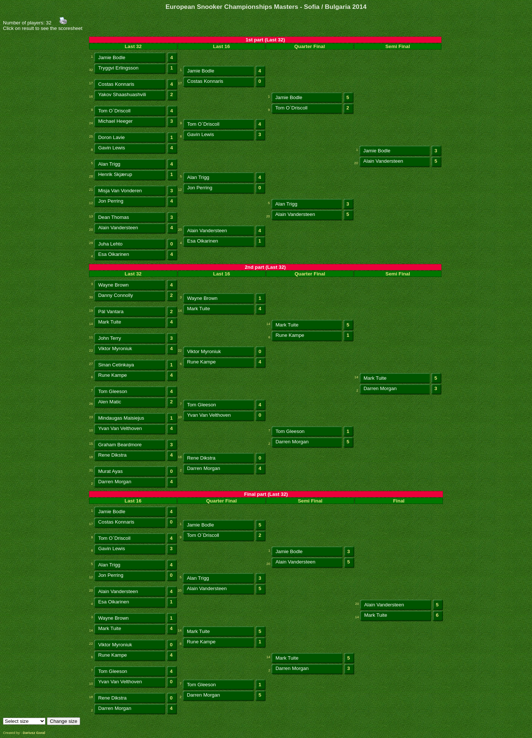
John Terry (109, 338)
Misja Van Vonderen (120, 190)
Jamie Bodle (111, 57)
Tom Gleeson (112, 391)
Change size (63, 721)
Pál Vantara (111, 311)
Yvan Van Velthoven (209, 415)
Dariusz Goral (34, 733)
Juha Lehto (110, 244)
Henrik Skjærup (115, 174)
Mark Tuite (198, 308)
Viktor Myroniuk (115, 348)
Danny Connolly (115, 295)
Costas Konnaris (116, 84)
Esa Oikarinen (202, 241)
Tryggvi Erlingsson (118, 68)
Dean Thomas (113, 217)
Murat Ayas (110, 471)
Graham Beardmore (120, 444)
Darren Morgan (380, 388)
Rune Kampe (290, 335)
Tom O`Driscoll (114, 111)
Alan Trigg (109, 164)
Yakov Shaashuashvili (122, 94)
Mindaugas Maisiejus (121, 418)
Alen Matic (109, 401)
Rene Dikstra (112, 455)
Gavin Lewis (200, 134)
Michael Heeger (115, 121)
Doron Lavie (111, 137)
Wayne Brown (113, 285)
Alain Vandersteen (383, 161)
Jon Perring (199, 187)
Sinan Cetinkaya (116, 365)
